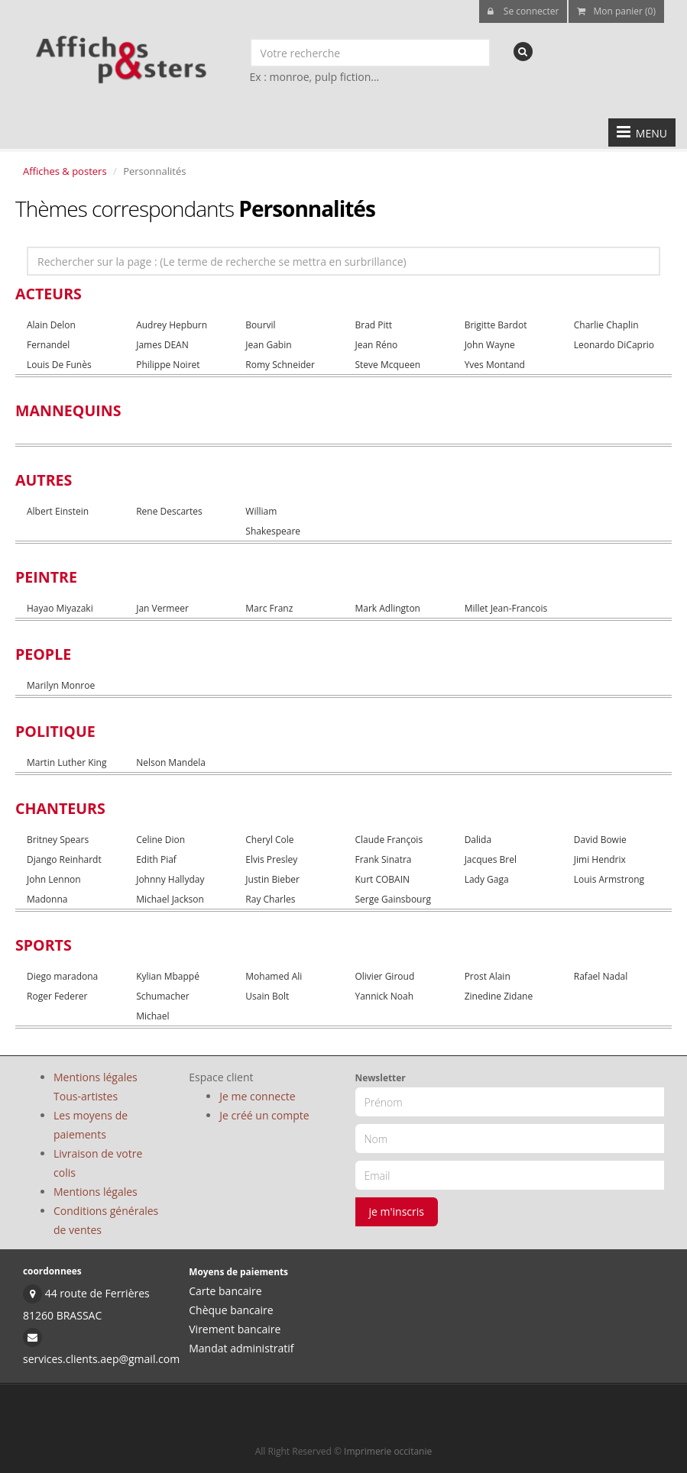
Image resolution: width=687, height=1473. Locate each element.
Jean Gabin (268, 344)
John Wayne (490, 344)
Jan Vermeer (162, 608)
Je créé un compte (264, 1115)
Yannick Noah (384, 996)
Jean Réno (376, 344)
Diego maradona (62, 976)
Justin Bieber (272, 879)
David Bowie (600, 839)
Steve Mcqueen (387, 364)
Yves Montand (495, 364)
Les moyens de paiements (90, 1125)
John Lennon (54, 879)
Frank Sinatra (383, 859)
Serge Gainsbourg (392, 899)
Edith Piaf (156, 859)
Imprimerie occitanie (388, 1451)
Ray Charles (270, 899)
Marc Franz (269, 608)
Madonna (47, 899)
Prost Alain (487, 976)
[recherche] (523, 51)
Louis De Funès (59, 364)
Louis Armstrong (609, 879)
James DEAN (162, 344)
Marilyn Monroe (61, 685)
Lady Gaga (487, 879)
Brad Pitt (373, 324)
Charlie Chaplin (606, 324)
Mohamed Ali (273, 976)
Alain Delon (51, 324)
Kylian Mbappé (167, 976)
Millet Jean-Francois (506, 608)
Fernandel (48, 344)
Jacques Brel (491, 859)
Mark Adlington (387, 608)
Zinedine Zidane (499, 996)
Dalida (478, 839)
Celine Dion (160, 839)
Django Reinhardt (64, 859)
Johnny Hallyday (170, 879)
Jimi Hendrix (600, 859)
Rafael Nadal (600, 976)
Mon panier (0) (616, 11)
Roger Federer (57, 996)
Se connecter (523, 11)
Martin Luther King (66, 762)
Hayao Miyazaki (60, 608)
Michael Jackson (170, 899)
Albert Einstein (58, 511)
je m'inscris (397, 1211)
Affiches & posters (65, 171)
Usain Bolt (267, 996)
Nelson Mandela (171, 762)
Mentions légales (95, 1191)
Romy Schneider (280, 364)
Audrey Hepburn (171, 324)
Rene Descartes (169, 511)
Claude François (389, 839)
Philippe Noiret (167, 364)
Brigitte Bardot (496, 324)
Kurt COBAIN (382, 879)
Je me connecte (257, 1096)
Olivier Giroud (384, 976)
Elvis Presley (271, 859)
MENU (642, 132)
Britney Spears (58, 839)
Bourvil (260, 324)
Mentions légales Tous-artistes (95, 1086)
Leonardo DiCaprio (614, 344)
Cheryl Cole (269, 839)
